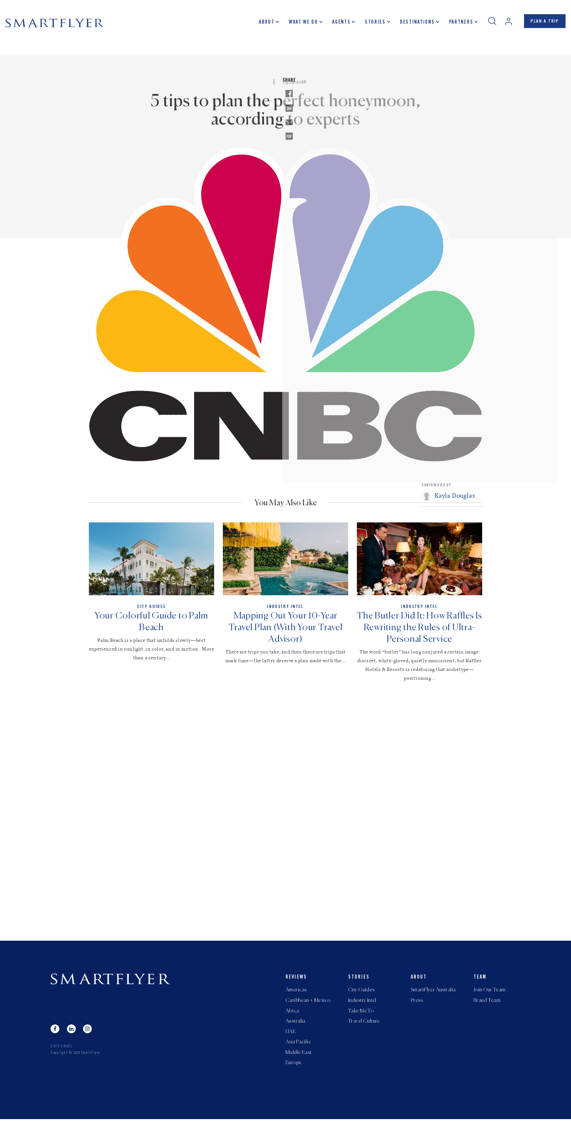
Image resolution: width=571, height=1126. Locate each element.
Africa (292, 1015)
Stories (372, 23)
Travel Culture (364, 1025)
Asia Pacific (298, 1047)
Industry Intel (362, 1004)
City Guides (361, 993)
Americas (296, 993)
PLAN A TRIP (543, 22)
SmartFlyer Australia (433, 993)
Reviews (296, 980)
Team (480, 980)
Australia (296, 1025)
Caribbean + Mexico (308, 1004)
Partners (458, 23)
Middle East (299, 1058)
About (264, 23)
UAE (291, 1036)
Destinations (414, 23)
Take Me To (361, 1015)
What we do (300, 23)
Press (417, 1004)
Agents (339, 23)
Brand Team (486, 1004)
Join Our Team (489, 993)
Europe (294, 1069)
